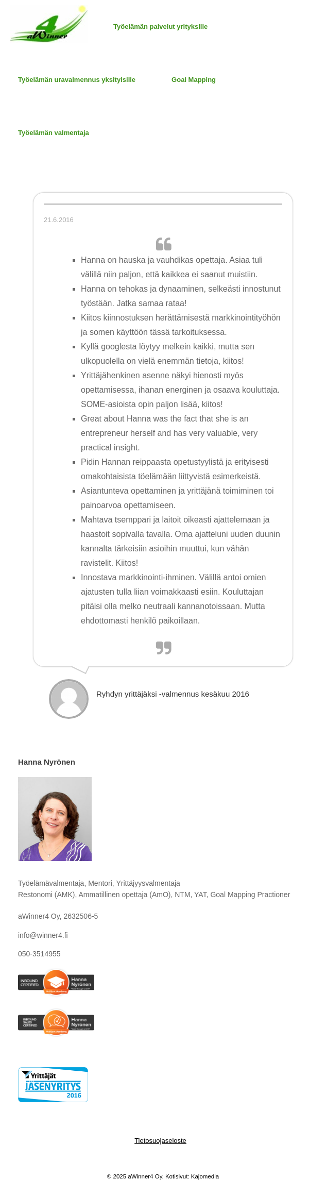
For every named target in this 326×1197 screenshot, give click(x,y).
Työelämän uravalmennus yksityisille (76, 79)
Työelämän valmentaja (53, 133)
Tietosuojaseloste (160, 1140)
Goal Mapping (193, 79)
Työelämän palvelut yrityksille (160, 26)
